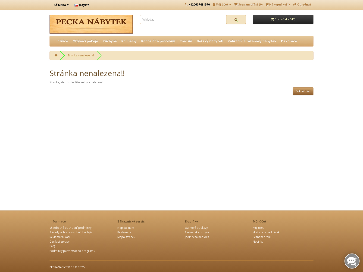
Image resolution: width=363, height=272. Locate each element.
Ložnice (62, 41)
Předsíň (186, 41)
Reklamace (124, 232)
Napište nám (125, 228)
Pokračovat (303, 91)
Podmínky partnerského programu (72, 251)
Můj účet (258, 228)
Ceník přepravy (59, 242)
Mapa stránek (126, 237)
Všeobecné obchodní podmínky (70, 228)
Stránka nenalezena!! (81, 55)
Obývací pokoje (85, 41)
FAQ (52, 246)
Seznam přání (262, 237)
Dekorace (289, 41)
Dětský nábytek (210, 41)
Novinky (258, 242)
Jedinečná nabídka (197, 237)
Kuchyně (110, 41)
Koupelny (129, 41)
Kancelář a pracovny (158, 41)
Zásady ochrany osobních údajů (71, 232)
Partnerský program (198, 232)
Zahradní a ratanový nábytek (252, 41)
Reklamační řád (60, 237)
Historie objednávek (266, 232)
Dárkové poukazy (196, 228)
